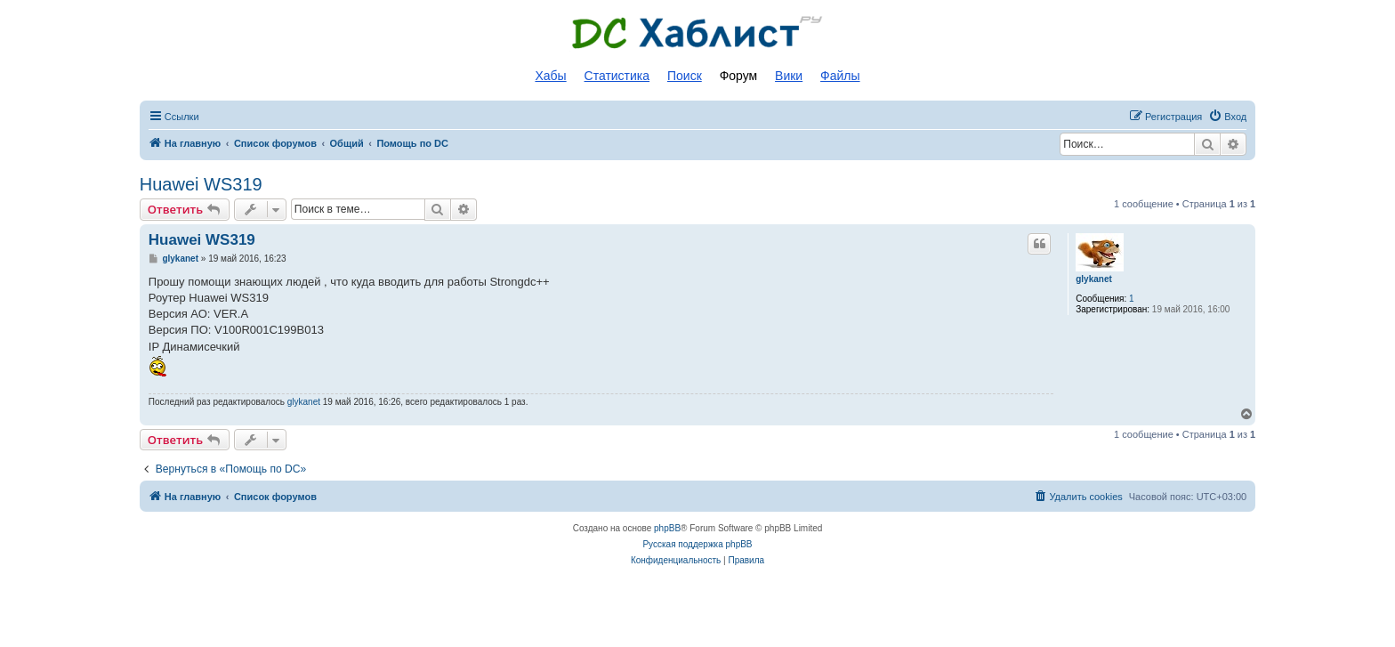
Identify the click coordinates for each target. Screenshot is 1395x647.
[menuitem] (1227, 116)
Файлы (839, 76)
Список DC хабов (697, 32)
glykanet (1094, 279)
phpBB (667, 528)
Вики (788, 76)
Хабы (550, 76)
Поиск (684, 76)
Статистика (617, 76)
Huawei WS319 (201, 184)
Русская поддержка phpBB (697, 544)
